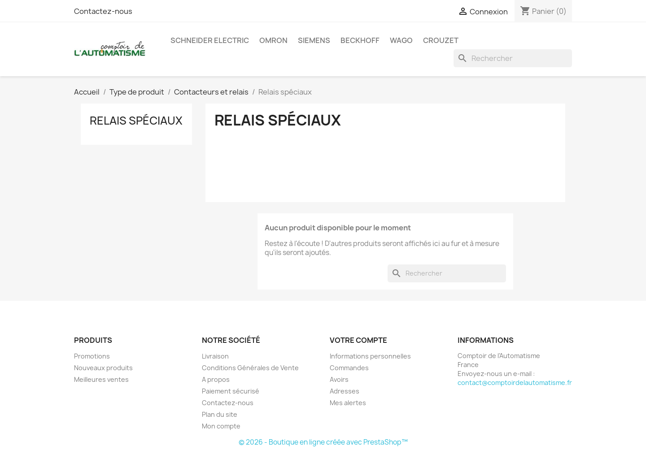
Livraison (215, 356)
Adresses (344, 391)
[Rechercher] (513, 58)
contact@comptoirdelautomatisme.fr (515, 382)
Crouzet (440, 40)
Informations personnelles (370, 356)
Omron (273, 40)
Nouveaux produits (103, 367)
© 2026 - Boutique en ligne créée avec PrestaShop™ (323, 442)
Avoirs (339, 379)
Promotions (92, 356)
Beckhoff (360, 40)
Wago (401, 40)
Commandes (349, 367)
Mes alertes (348, 402)
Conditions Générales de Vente (250, 367)
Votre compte (358, 340)
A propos (216, 379)
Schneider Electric (209, 40)
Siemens (314, 40)
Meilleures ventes (101, 379)
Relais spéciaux (136, 120)
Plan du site (219, 414)
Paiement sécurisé (230, 391)
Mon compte (221, 426)
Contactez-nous (103, 11)
